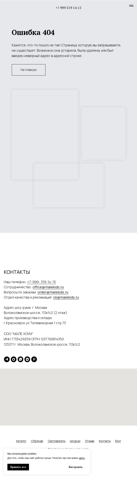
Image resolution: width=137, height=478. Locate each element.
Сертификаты (56, 441)
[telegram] (7, 359)
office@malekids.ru (48, 287)
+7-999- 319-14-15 (41, 282)
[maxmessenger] (13, 359)
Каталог (21, 441)
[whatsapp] (20, 359)
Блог (118, 441)
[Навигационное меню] (131, 5)
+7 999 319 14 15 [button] (68, 7)
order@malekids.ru (53, 292)
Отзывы (89, 441)
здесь (82, 458)
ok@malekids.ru (66, 297)
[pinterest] (34, 359)
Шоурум (75, 441)
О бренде (37, 441)
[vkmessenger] (27, 359)
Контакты (105, 441)
